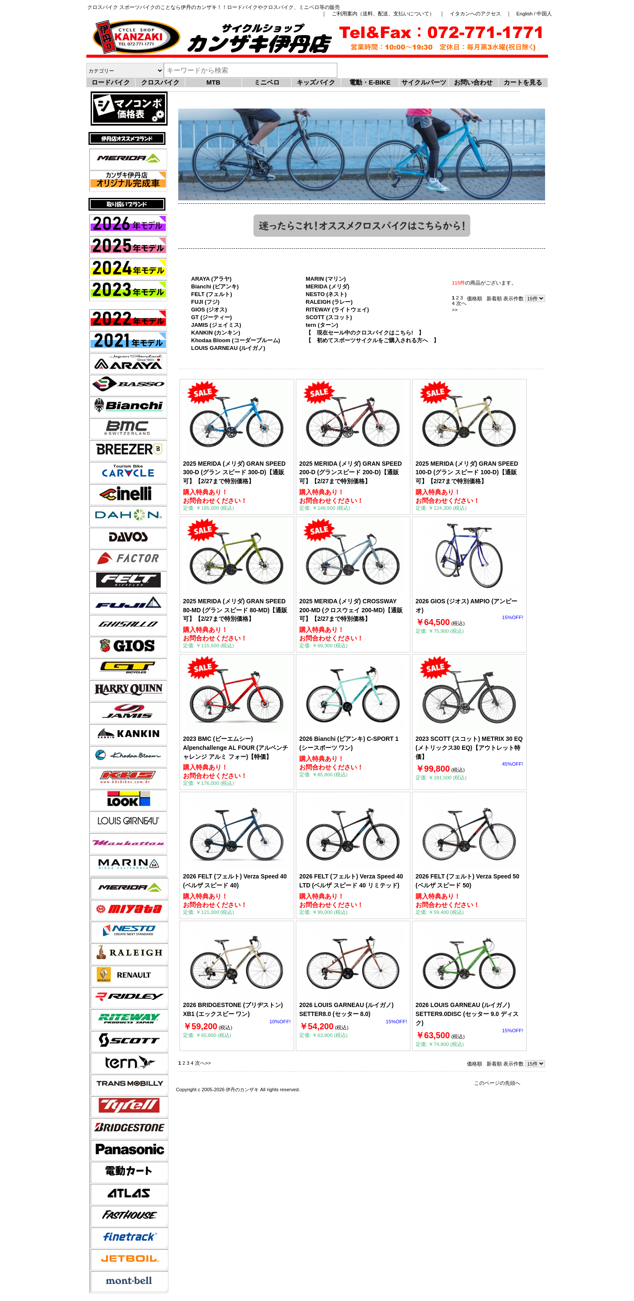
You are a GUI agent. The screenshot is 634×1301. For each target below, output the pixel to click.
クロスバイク (160, 82)
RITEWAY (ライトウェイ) (337, 309)
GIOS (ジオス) (209, 309)
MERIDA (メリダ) (327, 286)
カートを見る (523, 82)
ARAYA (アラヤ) (211, 279)
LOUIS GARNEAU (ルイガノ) (228, 348)
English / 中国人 (534, 13)
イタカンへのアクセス (475, 13)
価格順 (474, 298)
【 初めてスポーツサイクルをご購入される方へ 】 (372, 340)
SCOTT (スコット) (329, 317)
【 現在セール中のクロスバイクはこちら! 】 (365, 332)
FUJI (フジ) (205, 302)
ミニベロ (267, 82)
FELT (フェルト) (211, 294)
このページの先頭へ (497, 1083)
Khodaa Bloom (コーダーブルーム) (235, 340)
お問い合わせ (473, 82)
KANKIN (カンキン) (215, 332)
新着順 (494, 298)
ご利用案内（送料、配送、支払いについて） (383, 13)
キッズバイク (316, 82)
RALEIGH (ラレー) (329, 302)
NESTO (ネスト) (326, 294)
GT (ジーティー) (211, 317)
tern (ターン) (322, 325)
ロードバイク (110, 82)
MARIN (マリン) (326, 279)
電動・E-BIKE (369, 82)
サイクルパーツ (423, 82)
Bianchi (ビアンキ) (215, 286)
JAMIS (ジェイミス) (216, 325)
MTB (213, 82)
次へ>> (203, 1063)
